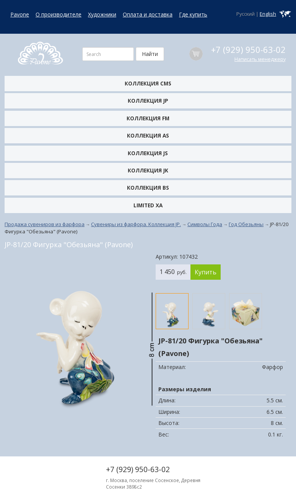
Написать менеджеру (260, 59)
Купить (205, 272)
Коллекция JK (148, 170)
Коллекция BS (148, 187)
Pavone (19, 14)
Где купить (193, 14)
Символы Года (204, 224)
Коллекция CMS (148, 83)
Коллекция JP (148, 100)
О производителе (58, 14)
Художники (102, 14)
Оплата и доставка (147, 14)
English (268, 14)
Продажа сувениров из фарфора (45, 224)
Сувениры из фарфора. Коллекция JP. (136, 224)
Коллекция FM (148, 118)
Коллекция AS (148, 135)
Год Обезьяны (246, 224)
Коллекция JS (148, 153)
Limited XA (148, 205)
